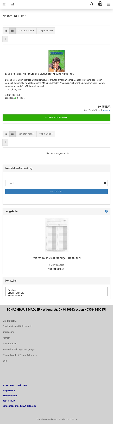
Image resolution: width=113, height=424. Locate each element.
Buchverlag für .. (56, 295)
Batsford (56, 290)
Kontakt (6, 337)
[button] (6, 30)
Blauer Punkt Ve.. (56, 293)
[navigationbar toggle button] (108, 4)
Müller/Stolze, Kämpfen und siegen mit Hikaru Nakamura (39, 73)
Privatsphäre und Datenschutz (17, 326)
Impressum (8, 332)
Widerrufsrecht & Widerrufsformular (20, 355)
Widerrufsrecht (10, 343)
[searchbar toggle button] (91, 4)
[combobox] (26, 30)
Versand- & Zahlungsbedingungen (19, 349)
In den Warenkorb (56, 117)
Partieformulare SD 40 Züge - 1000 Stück (56, 258)
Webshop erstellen (45, 419)
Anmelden (56, 191)
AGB (5, 361)
